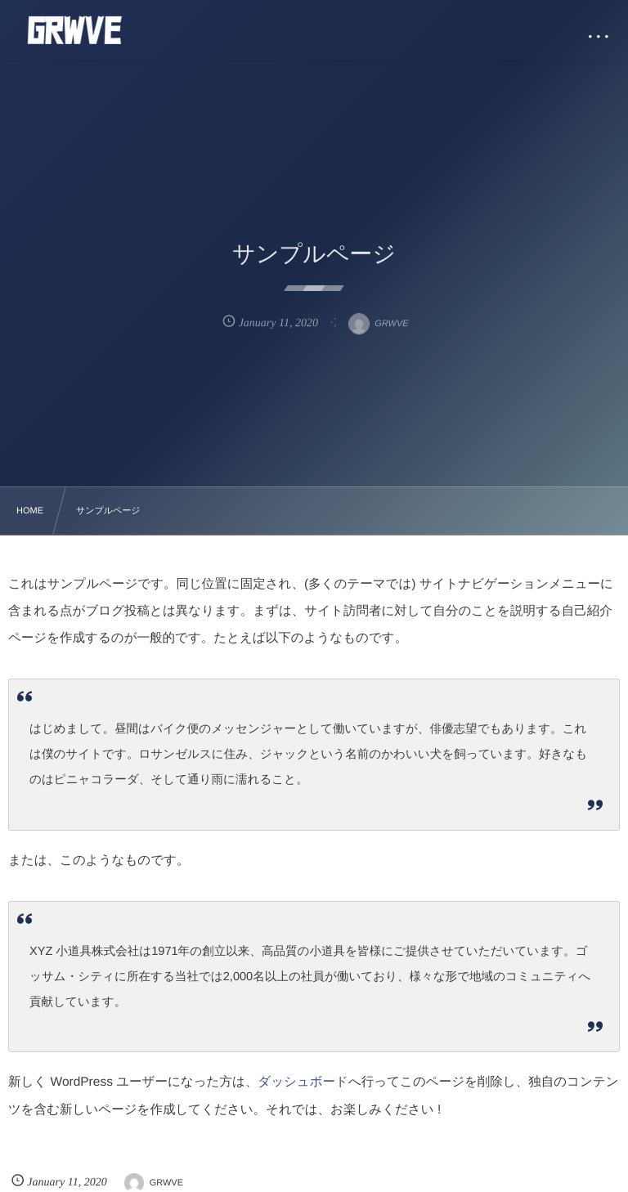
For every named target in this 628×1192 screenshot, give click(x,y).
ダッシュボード (303, 1082)
